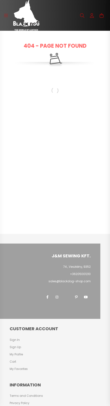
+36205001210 (80, 274)
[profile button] (92, 15)
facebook (47, 297)
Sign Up (15, 347)
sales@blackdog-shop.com (69, 281)
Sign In (15, 340)
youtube (86, 297)
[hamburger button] (6, 15)
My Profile (16, 354)
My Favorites (19, 369)
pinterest (76, 297)
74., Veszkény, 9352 (77, 267)
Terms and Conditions (26, 396)
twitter (66, 297)
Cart (13, 361)
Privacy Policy (19, 403)
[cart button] (101, 15)
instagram (57, 297)
